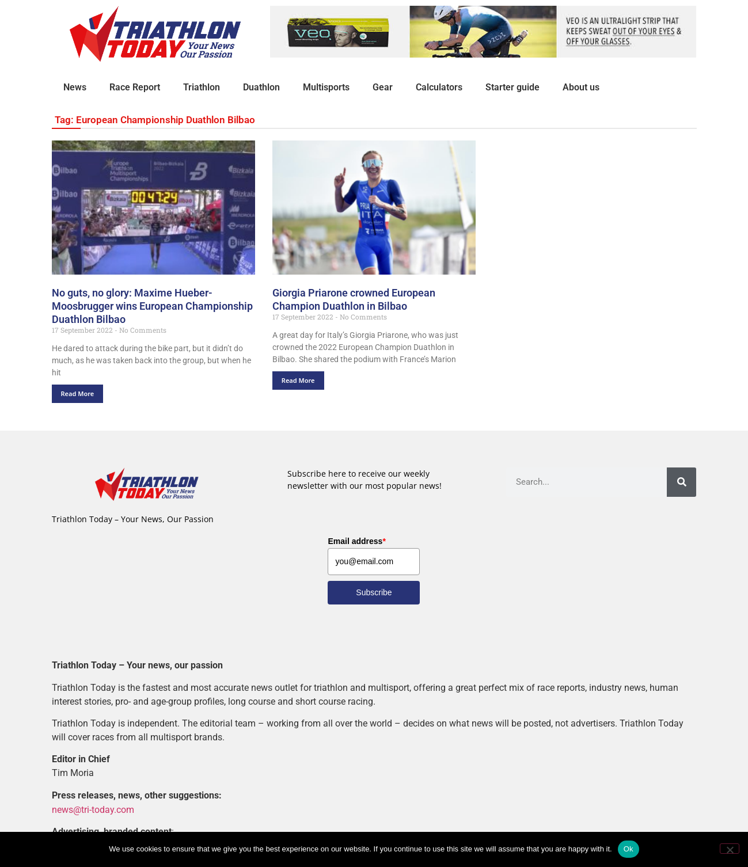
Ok (628, 849)
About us (581, 87)
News (74, 87)
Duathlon (261, 87)
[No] (729, 848)
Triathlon (201, 87)
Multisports (326, 87)
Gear (383, 87)
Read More (77, 393)
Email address (356, 541)
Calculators (439, 87)
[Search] (681, 482)
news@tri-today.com (93, 809)
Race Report (134, 87)
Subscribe (374, 592)
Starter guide (512, 87)
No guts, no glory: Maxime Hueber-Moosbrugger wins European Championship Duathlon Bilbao (152, 306)
